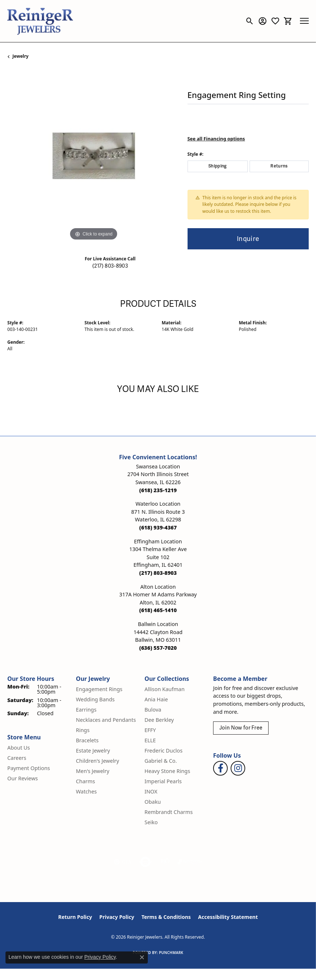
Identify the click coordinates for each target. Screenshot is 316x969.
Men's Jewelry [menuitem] (92, 771)
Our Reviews (22, 778)
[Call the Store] (158, 490)
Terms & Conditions (166, 916)
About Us (18, 747)
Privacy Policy (116, 916)
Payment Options (28, 768)
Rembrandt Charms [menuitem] (168, 811)
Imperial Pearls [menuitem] (163, 781)
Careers (16, 757)
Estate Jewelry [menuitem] (93, 750)
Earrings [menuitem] (86, 709)
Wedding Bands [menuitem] (95, 699)
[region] (93, 156)
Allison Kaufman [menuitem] (164, 689)
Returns (279, 166)
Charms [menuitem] (85, 781)
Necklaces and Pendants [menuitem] (106, 719)
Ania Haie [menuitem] (156, 699)
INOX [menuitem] (150, 791)
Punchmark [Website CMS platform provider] (171, 952)
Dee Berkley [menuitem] (159, 719)
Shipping (217, 166)
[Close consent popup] (142, 957)
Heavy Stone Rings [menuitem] (167, 771)
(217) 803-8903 (110, 266)
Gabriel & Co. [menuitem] (160, 760)
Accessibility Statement (228, 916)
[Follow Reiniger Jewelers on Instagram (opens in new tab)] (238, 768)
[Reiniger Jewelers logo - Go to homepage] (40, 21)
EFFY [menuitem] (150, 730)
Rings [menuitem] (82, 730)
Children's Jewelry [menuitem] (97, 760)
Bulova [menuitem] (152, 709)
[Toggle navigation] (304, 21)
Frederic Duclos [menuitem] (163, 750)
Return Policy (75, 916)
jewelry (20, 56)
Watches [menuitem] (86, 791)
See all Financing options (216, 138)
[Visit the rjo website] (164, 861)
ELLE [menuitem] (150, 740)
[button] (249, 21)
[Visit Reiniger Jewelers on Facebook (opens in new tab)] (220, 768)
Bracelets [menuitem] (87, 740)
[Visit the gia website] (122, 861)
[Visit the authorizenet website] (145, 861)
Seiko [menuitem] (151, 822)
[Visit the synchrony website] (190, 861)
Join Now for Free (240, 728)
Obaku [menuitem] (152, 801)
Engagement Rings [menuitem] (99, 689)
